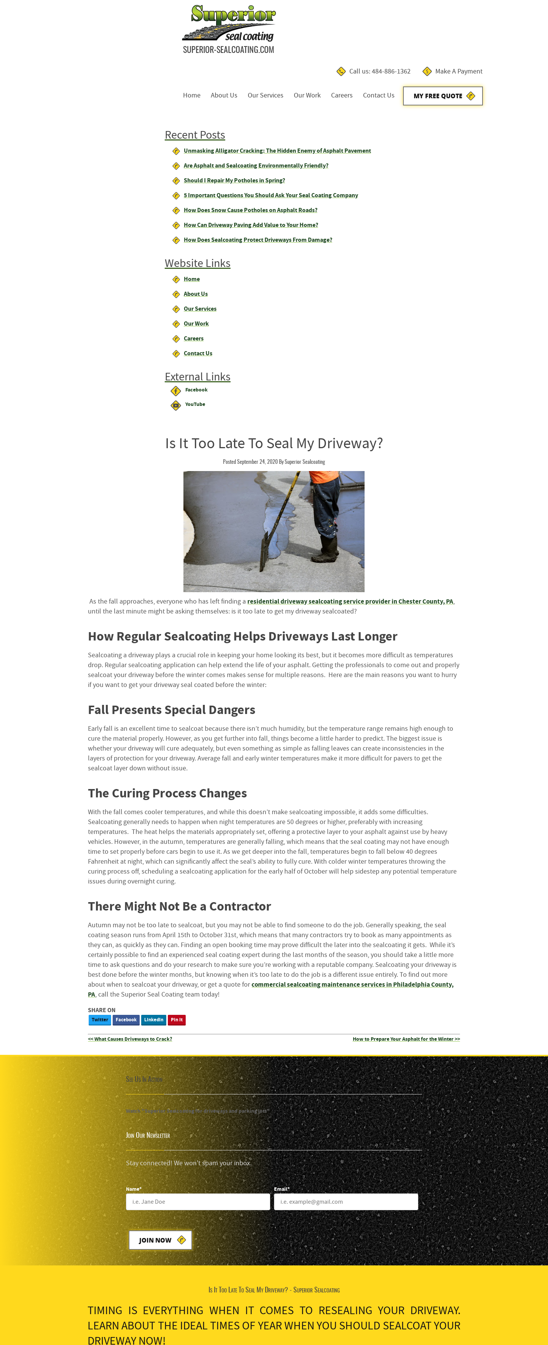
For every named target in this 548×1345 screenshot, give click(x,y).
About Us (282, 37)
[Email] (474, 783)
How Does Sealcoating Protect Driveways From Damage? (104, 202)
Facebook (227, 656)
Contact (108, 1315)
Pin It (278, 656)
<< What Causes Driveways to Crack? (231, 676)
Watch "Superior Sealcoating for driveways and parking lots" (79, 748)
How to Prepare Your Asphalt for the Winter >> (483, 676)
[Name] (344, 783)
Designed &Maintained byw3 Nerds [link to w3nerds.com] (512, 1308)
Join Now (311, 821)
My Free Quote (496, 38)
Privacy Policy (78, 1315)
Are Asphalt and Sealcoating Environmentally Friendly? (102, 119)
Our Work (365, 37)
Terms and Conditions (33, 1315)
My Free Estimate (269, 948)
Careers (400, 37)
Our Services (323, 37)
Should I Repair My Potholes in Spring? (81, 133)
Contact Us (436, 37)
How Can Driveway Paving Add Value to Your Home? (97, 187)
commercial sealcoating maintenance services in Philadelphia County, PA (296, 631)
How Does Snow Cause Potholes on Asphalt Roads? (97, 172)
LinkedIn (254, 656)
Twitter (201, 656)
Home (249, 37)
